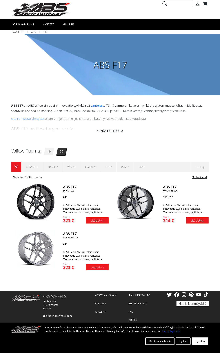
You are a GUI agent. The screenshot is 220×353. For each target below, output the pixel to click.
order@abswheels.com (57, 316)
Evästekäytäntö (171, 331)
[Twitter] (170, 294)
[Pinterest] (192, 294)
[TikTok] (206, 294)
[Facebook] (177, 294)
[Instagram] (184, 294)
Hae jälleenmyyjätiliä (192, 304)
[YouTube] (199, 294)
